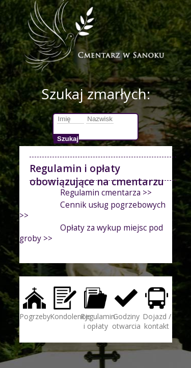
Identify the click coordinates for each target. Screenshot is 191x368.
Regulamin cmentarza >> (106, 192)
